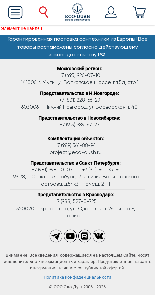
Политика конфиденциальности (78, 277)
